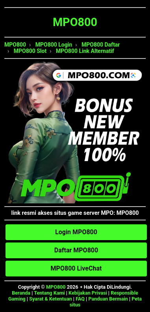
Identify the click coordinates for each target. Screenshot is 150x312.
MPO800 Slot (30, 51)
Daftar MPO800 (76, 250)
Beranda (21, 293)
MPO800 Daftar (100, 44)
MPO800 (15, 44)
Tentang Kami (49, 293)
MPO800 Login (53, 44)
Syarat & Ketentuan (50, 299)
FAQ (80, 299)
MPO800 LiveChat (76, 268)
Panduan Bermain (108, 299)
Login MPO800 (76, 232)
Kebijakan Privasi (88, 293)
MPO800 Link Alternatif (85, 51)
